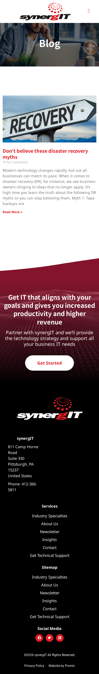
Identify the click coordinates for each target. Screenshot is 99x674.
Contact (49, 547)
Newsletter (49, 531)
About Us (49, 523)
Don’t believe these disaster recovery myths (45, 153)
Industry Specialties (49, 515)
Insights (49, 539)
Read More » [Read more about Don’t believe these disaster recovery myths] (12, 212)
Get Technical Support (49, 555)
